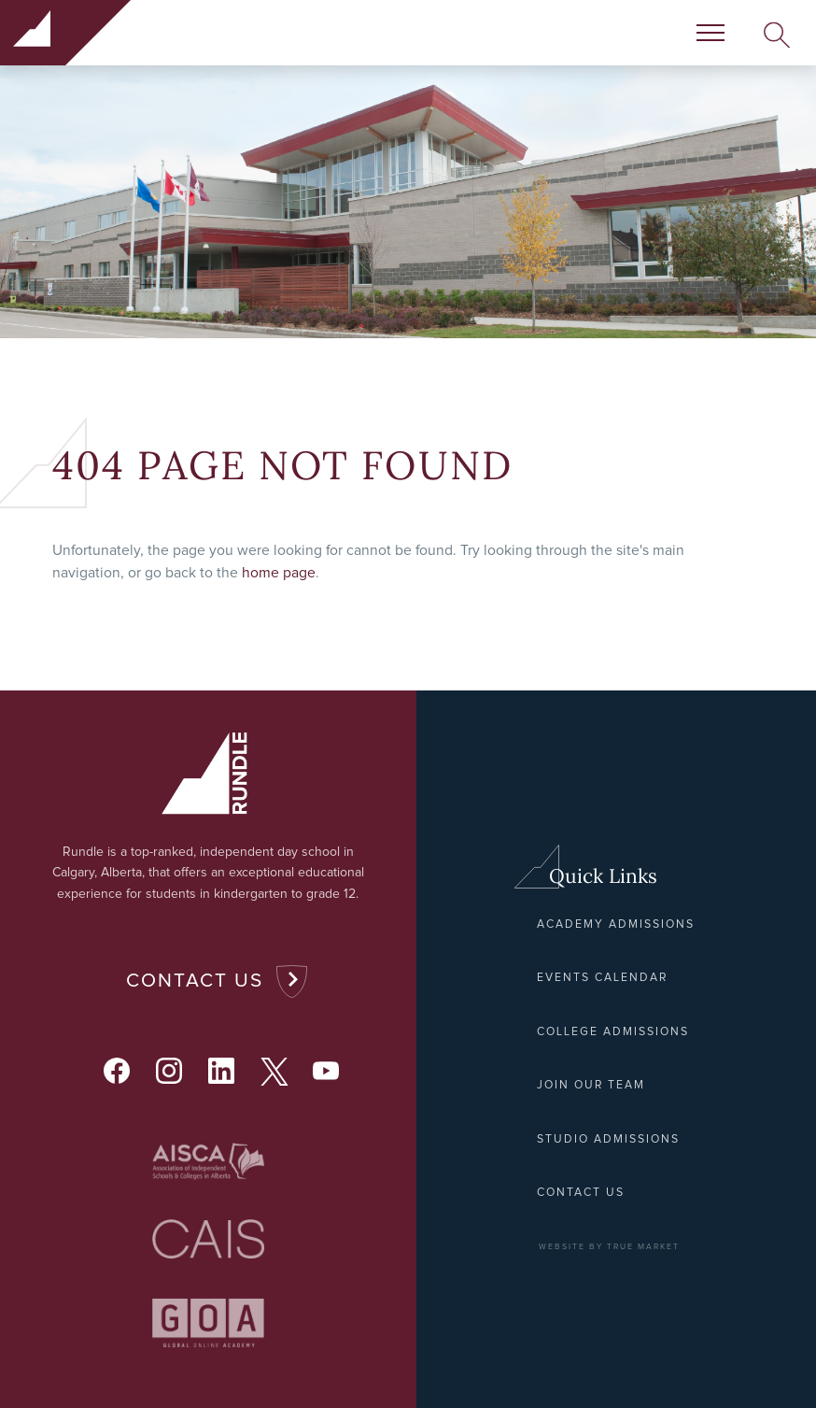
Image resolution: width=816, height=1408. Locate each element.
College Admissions (613, 1032)
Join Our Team (591, 1085)
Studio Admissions (608, 1139)
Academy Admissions (616, 924)
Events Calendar (602, 978)
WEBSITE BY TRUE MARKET (609, 1247)
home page (279, 573)
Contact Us (194, 980)
